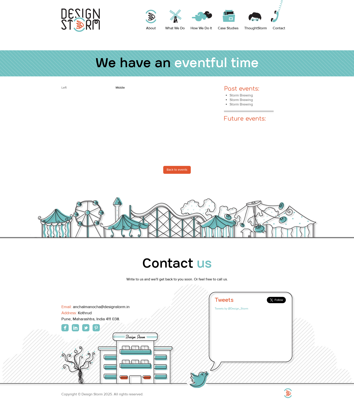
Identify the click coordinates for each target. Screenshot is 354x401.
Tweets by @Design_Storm (231, 308)
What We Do (175, 28)
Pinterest (96, 327)
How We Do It (201, 28)
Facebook (65, 327)
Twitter (85, 327)
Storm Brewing (241, 95)
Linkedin (75, 327)
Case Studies (228, 28)
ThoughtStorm (255, 28)
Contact (279, 28)
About (151, 28)
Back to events (177, 170)
